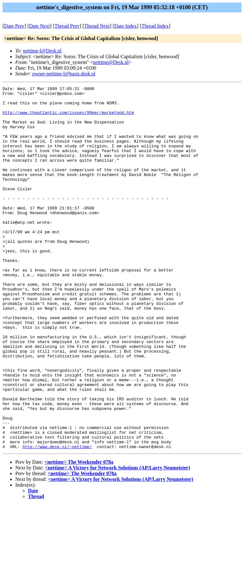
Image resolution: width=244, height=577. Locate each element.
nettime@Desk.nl (111, 62)
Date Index (125, 26)
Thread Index (155, 26)
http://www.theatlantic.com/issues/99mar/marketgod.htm (68, 118)
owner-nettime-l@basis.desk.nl (63, 73)
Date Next (39, 26)
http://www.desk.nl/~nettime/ (57, 519)
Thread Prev (66, 26)
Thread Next (97, 26)
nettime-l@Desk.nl (42, 50)
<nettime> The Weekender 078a (78, 534)
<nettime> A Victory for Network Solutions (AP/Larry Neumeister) (117, 540)
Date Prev (14, 26)
